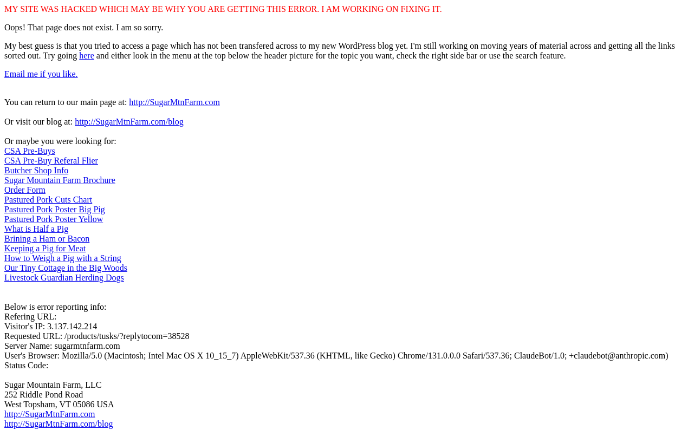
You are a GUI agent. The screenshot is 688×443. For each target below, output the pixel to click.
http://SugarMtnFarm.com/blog (129, 121)
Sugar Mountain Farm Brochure (59, 180)
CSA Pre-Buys (29, 150)
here (86, 55)
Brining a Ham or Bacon (46, 238)
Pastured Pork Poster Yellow (53, 219)
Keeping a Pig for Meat (45, 248)
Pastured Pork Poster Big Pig (54, 209)
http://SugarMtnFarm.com (174, 102)
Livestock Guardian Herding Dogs (64, 277)
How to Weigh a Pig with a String (62, 258)
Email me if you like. (41, 74)
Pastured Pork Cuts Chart (48, 199)
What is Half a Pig (36, 228)
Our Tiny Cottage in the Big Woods (65, 267)
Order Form (25, 189)
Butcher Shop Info (36, 170)
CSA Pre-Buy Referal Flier (51, 160)
